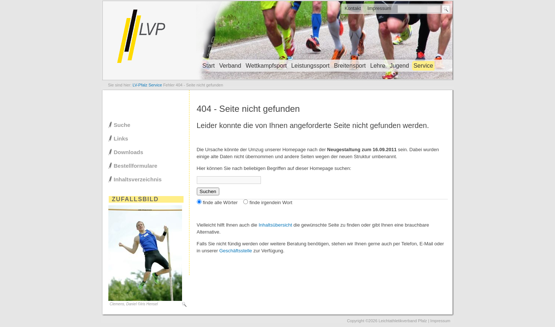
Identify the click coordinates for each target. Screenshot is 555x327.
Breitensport (350, 66)
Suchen (208, 191)
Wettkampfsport (266, 66)
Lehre (377, 66)
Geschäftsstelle (235, 250)
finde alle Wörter (220, 202)
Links (121, 138)
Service (423, 66)
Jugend (399, 66)
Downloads (128, 152)
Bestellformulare (135, 166)
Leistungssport (310, 66)
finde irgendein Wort (270, 202)
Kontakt (353, 8)
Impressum (379, 8)
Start (208, 66)
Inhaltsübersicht (275, 225)
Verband (230, 66)
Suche (122, 125)
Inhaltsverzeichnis (138, 179)
